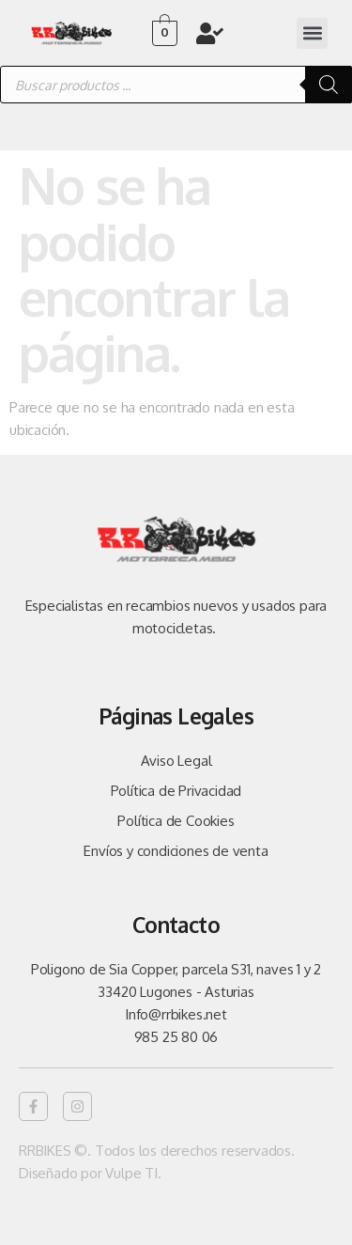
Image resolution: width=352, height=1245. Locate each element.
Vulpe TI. (133, 1173)
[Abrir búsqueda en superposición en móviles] (176, 84)
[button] (312, 33)
